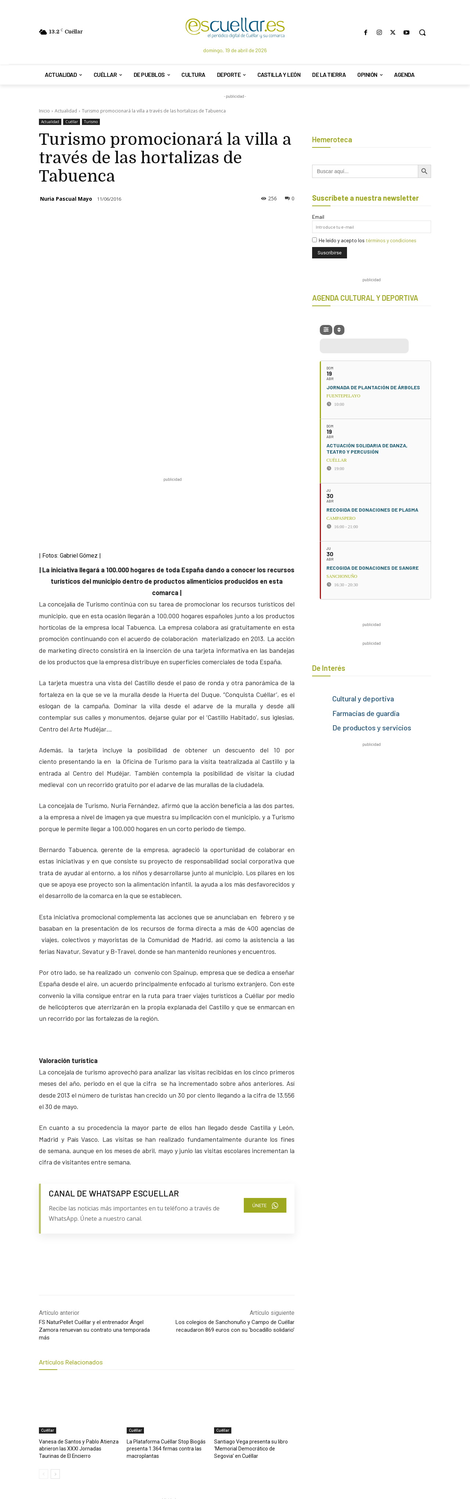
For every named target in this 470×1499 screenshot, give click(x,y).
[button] (422, 32)
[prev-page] (43, 1335)
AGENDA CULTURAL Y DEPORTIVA (365, 297)
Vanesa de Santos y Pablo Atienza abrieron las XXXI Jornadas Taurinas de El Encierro (77, 1310)
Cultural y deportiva (363, 698)
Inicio (44, 111)
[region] (172, 1381)
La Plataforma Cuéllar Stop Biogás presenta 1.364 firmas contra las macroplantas (163, 1310)
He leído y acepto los (364, 240)
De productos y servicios (371, 727)
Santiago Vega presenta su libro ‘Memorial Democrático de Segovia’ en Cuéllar (252, 1310)
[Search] (216, 1442)
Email (318, 217)
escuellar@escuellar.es (282, 1463)
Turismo (91, 122)
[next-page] (55, 1335)
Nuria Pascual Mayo (66, 198)
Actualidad (66, 111)
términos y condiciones (391, 240)
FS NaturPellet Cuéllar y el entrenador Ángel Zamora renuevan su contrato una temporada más (94, 1192)
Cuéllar (71, 122)
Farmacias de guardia (366, 713)
